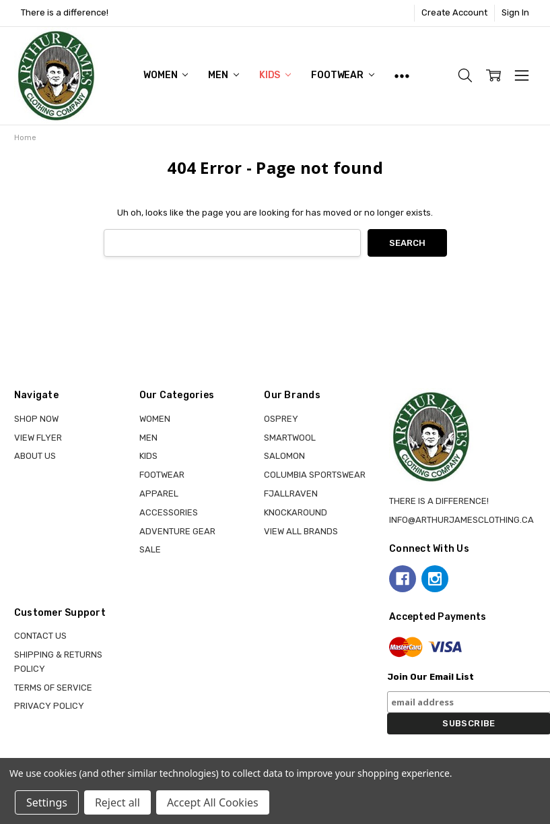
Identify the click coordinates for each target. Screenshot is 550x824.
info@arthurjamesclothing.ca (461, 520)
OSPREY (281, 419)
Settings (46, 802)
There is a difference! (64, 12)
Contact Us (40, 636)
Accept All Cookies (213, 802)
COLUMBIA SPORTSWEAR (315, 475)
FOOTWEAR (342, 75)
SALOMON (284, 456)
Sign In (515, 12)
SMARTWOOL (290, 438)
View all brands (301, 531)
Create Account (454, 12)
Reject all (117, 802)
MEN (223, 75)
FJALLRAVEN (291, 493)
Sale (150, 549)
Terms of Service (53, 688)
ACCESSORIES (168, 512)
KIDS (275, 75)
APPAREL (158, 493)
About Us (35, 456)
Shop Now (36, 419)
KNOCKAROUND (295, 512)
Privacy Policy (49, 706)
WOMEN (165, 75)
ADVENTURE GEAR (177, 531)
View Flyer (38, 438)
